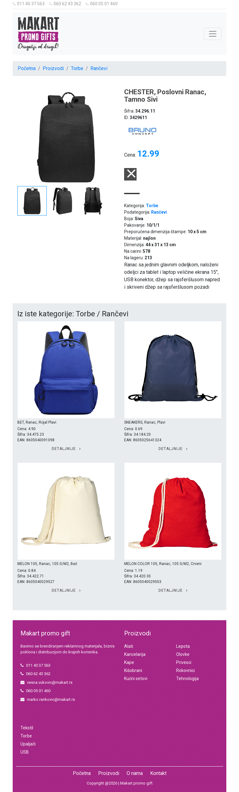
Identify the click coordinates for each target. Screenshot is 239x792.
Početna (27, 68)
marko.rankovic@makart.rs (47, 699)
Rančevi (98, 68)
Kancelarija (135, 654)
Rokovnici (185, 670)
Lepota (183, 646)
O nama (135, 773)
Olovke (182, 654)
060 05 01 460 (102, 3)
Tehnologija (187, 678)
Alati (128, 646)
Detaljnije (66, 449)
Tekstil (26, 727)
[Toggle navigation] (212, 34)
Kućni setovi (135, 678)
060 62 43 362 (65, 3)
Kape (129, 662)
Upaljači (28, 743)
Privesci (183, 662)
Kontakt (158, 773)
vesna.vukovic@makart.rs (46, 682)
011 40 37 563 (29, 3)
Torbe (77, 68)
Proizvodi (53, 68)
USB (24, 752)
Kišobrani (133, 670)
